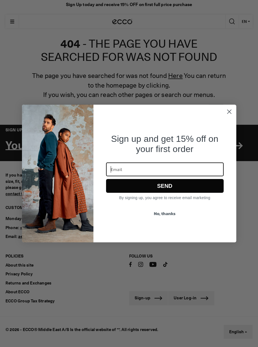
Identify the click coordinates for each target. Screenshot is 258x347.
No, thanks (165, 213)
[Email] (165, 169)
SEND (165, 186)
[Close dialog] (229, 111)
